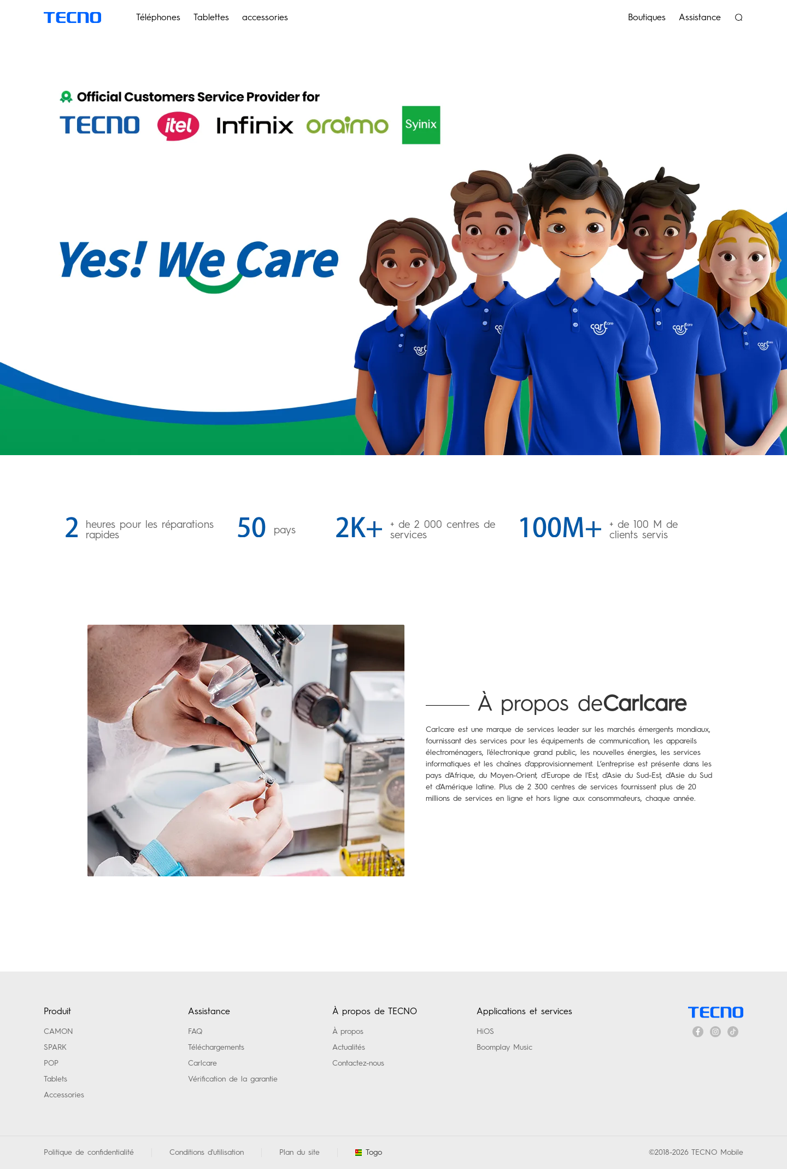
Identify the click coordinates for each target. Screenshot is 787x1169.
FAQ (195, 1031)
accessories (265, 17)
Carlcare (202, 1063)
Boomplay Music (504, 1047)
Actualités (348, 1047)
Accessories (64, 1094)
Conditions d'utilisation (206, 1152)
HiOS (485, 1031)
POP (51, 1063)
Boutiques (647, 17)
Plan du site (299, 1152)
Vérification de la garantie (233, 1078)
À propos (347, 1031)
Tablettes (211, 17)
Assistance (700, 17)
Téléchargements (216, 1047)
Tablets (55, 1078)
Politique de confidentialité (89, 1152)
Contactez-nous (358, 1063)
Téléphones (158, 17)
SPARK (55, 1047)
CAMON (58, 1031)
